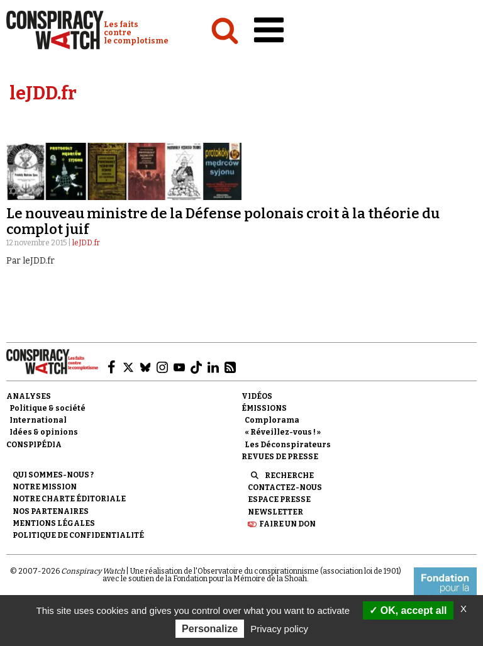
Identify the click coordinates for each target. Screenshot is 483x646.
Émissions (264, 408)
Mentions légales (54, 523)
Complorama (272, 420)
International (38, 420)
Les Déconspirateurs (288, 444)
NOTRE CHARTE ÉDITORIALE (69, 498)
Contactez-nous (285, 487)
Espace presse (279, 499)
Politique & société (47, 408)
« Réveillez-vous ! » (283, 432)
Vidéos (257, 396)
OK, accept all (408, 610)
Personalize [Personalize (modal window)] (210, 628)
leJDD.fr (86, 242)
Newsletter (275, 512)
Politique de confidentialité (78, 535)
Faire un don (287, 524)
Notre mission (45, 486)
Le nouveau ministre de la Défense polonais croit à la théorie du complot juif (223, 221)
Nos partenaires (51, 511)
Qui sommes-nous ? (53, 475)
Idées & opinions (43, 432)
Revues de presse (280, 456)
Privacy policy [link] (279, 628)
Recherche (289, 475)
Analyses (28, 396)
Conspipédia (34, 444)
